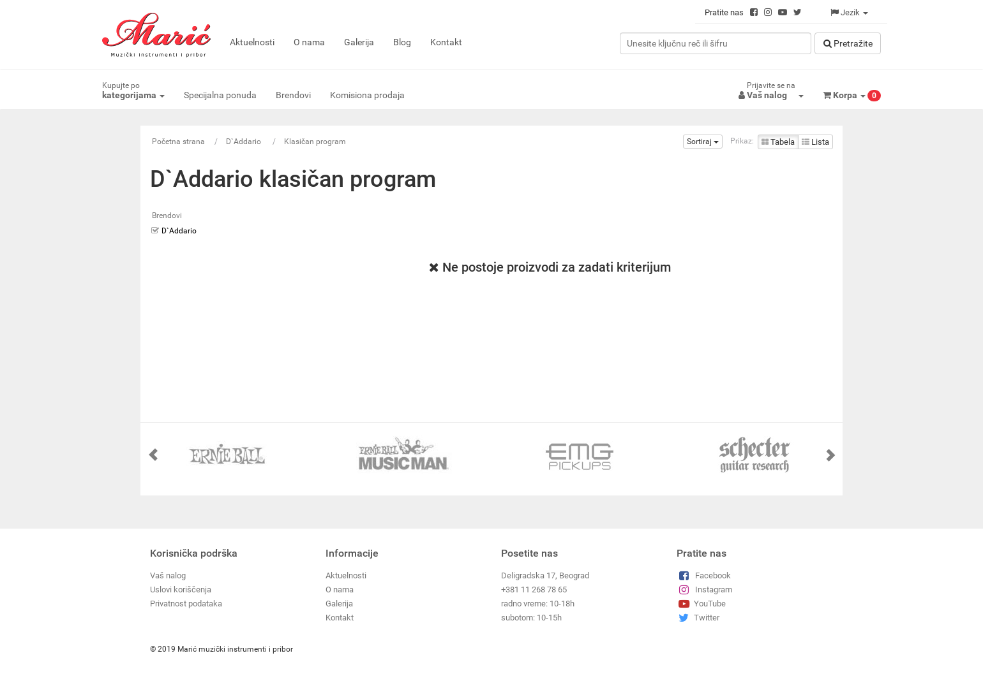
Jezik (849, 12)
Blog (402, 42)
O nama (309, 42)
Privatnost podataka (186, 603)
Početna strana (178, 141)
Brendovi (293, 95)
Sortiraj (703, 141)
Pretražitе (848, 43)
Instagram (704, 589)
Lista (815, 142)
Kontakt (446, 42)
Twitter (698, 617)
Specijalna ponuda (220, 95)
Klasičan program (315, 141)
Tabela (778, 142)
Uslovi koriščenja (180, 589)
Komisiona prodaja (367, 95)
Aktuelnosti (252, 42)
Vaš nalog (168, 575)
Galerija (359, 42)
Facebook (704, 575)
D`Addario (244, 141)
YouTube (701, 603)
